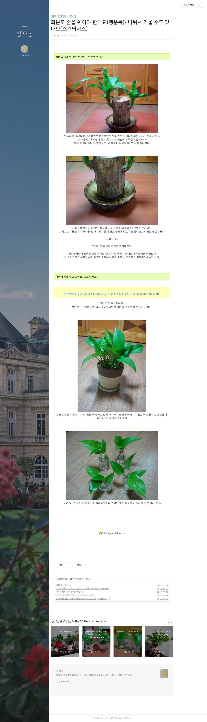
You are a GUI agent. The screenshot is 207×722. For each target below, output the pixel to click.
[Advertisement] (127, 533)
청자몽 (25, 34)
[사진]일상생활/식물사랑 (79, 16)
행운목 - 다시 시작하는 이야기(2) (83, 592)
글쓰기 (6, 716)
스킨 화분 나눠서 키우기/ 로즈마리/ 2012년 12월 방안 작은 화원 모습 (97, 588)
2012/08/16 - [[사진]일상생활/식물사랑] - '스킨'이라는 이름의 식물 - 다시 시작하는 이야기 (127, 294)
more (186, 622)
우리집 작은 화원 (77, 585)
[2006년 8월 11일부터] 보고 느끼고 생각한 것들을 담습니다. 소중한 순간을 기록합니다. (109, 675)
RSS (30, 716)
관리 (42, 716)
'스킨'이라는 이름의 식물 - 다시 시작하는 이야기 (89, 595)
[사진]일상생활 (76, 579)
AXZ (126, 718)
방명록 (18, 716)
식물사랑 (87, 579)
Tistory (143, 718)
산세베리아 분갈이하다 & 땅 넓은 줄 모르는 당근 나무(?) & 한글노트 (96, 598)
